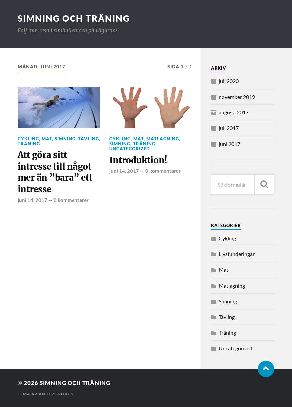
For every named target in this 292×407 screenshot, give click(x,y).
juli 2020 (229, 81)
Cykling (28, 138)
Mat (47, 138)
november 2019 (237, 97)
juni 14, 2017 (32, 200)
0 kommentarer (71, 200)
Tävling (88, 138)
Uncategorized (129, 148)
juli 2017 (229, 128)
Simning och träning (74, 18)
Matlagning (162, 138)
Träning (29, 143)
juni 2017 (229, 144)
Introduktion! (138, 160)
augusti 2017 (234, 112)
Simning (65, 138)
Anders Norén (56, 393)
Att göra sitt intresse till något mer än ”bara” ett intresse (55, 172)
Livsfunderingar (237, 254)
